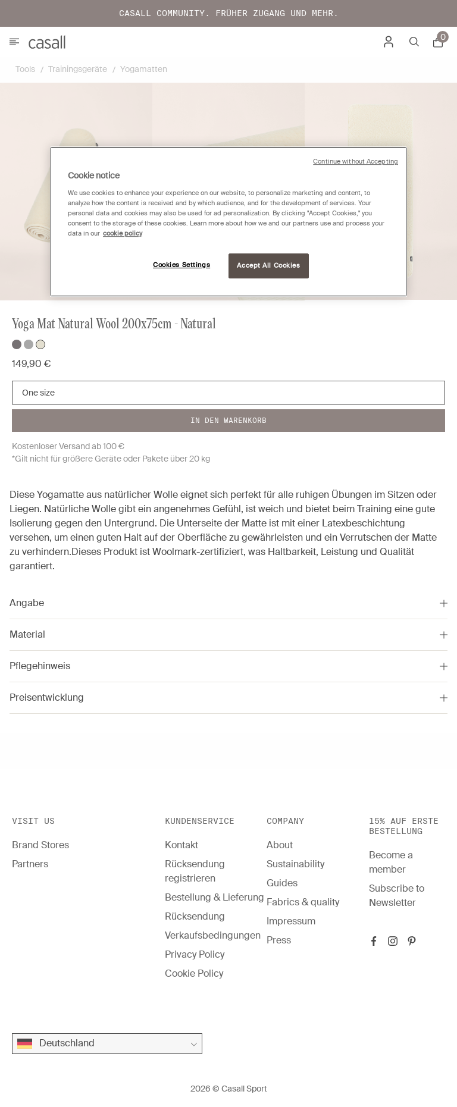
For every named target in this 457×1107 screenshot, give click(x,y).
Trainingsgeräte (77, 69)
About (280, 845)
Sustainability (295, 864)
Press (279, 940)
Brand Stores (40, 845)
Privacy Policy (194, 954)
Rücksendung (195, 916)
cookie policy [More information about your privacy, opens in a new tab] (122, 233)
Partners (30, 864)
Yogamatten (143, 69)
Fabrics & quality (303, 902)
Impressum (291, 921)
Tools (25, 69)
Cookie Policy (194, 973)
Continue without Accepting (355, 161)
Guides (282, 883)
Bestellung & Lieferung (214, 897)
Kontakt (181, 845)
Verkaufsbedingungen (213, 935)
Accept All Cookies (268, 265)
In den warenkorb (228, 420)
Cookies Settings (181, 265)
